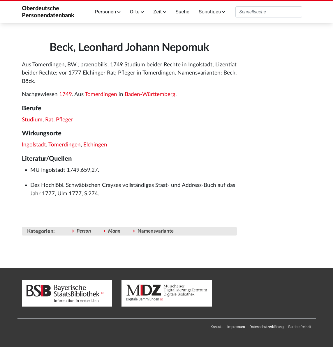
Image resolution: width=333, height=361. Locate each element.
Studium (32, 120)
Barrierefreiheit (299, 327)
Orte (137, 12)
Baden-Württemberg (150, 94)
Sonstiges (212, 12)
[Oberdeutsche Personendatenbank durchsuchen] (268, 11)
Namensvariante (156, 231)
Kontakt (217, 327)
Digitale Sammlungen (142, 299)
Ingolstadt (34, 145)
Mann (114, 231)
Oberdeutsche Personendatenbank (48, 12)
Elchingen (95, 145)
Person (84, 231)
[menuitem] (217, 327)
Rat (49, 120)
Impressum (236, 327)
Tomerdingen (101, 94)
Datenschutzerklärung (267, 327)
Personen (108, 12)
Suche (182, 12)
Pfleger (64, 120)
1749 (65, 94)
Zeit (159, 12)
